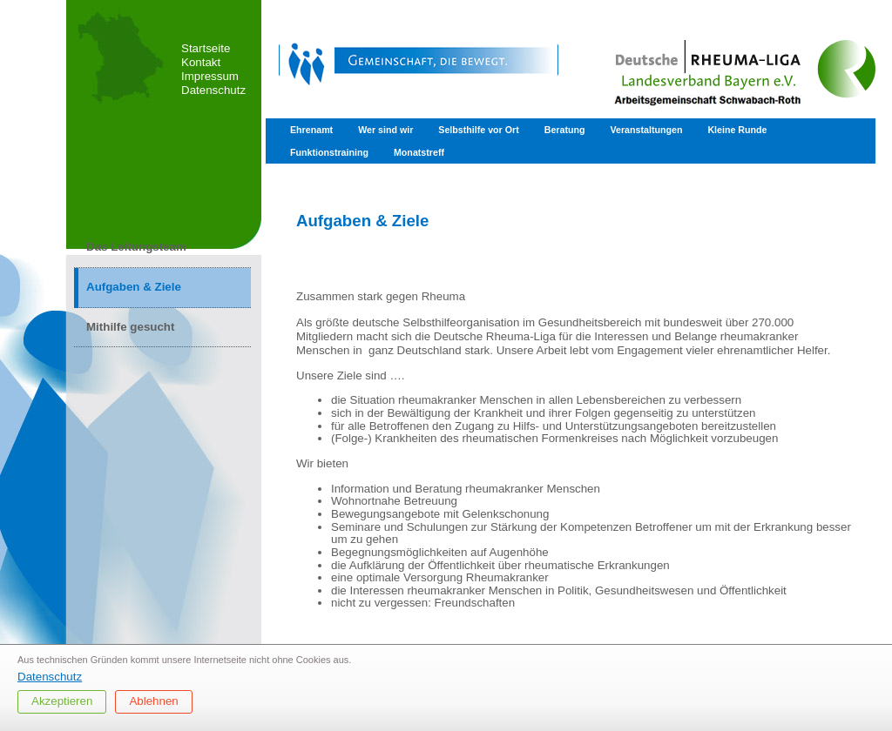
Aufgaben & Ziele (133, 286)
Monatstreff (419, 152)
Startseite (205, 48)
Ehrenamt (311, 129)
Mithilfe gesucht (130, 326)
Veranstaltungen (646, 129)
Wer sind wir (385, 129)
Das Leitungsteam (136, 246)
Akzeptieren (61, 701)
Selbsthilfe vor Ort (478, 129)
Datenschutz (213, 90)
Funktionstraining (329, 152)
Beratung (564, 129)
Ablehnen (153, 701)
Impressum (210, 76)
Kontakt (200, 62)
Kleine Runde (737, 129)
